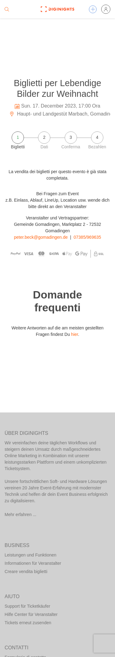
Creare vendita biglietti (26, 571)
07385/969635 (87, 237)
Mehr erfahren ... (20, 514)
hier (74, 334)
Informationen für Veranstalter (33, 563)
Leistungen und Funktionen (30, 555)
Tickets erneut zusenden (28, 622)
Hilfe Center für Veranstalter (31, 614)
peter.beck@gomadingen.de (40, 237)
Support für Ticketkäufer (27, 606)
